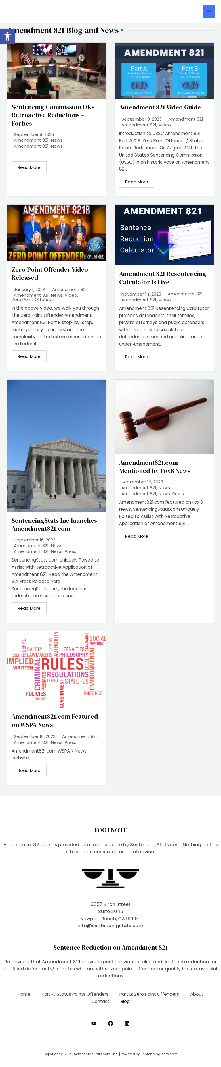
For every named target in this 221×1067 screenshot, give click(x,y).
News (56, 140)
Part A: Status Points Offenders (74, 994)
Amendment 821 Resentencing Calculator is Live (162, 277)
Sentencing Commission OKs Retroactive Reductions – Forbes (53, 115)
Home (23, 994)
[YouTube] (93, 1023)
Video (165, 125)
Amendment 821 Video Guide (160, 107)
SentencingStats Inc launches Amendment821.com (54, 524)
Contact (100, 1001)
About (197, 994)
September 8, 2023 (34, 134)
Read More (29, 167)
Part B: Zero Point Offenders (149, 994)
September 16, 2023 (35, 540)
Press (70, 551)
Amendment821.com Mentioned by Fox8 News (155, 466)
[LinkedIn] (127, 1023)
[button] (7, 36)
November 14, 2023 (141, 294)
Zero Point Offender (33, 300)
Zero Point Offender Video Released (50, 273)
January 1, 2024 (29, 289)
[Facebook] (110, 1023)
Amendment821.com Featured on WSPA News (55, 720)
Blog (125, 1001)
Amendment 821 (31, 140)
